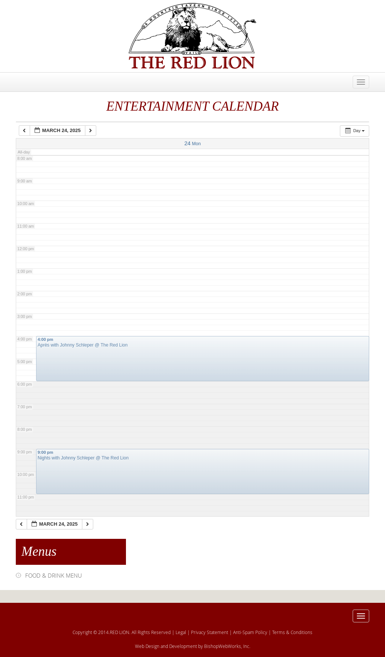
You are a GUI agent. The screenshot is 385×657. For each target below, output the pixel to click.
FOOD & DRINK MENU (53, 575)
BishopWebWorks (222, 646)
